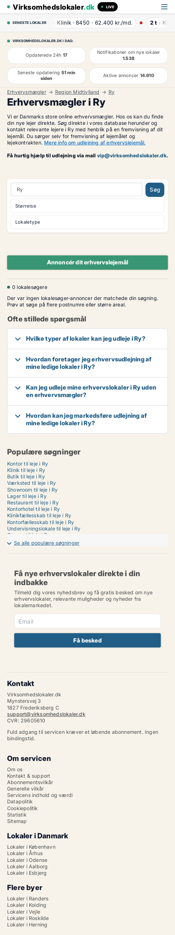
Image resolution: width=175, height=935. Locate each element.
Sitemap (17, 821)
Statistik (17, 815)
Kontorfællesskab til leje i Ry (40, 522)
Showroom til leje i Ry (32, 490)
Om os (14, 769)
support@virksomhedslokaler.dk (46, 714)
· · (91, 22)
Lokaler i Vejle (23, 912)
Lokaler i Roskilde (28, 918)
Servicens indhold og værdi (40, 795)
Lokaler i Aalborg (27, 866)
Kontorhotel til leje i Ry (33, 509)
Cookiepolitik (22, 808)
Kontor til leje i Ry (27, 464)
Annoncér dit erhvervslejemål (87, 262)
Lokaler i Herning (27, 924)
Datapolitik (20, 801)
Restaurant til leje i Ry (33, 502)
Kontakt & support (28, 776)
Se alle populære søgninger (46, 543)
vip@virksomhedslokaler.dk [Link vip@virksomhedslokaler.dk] (131, 155)
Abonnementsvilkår (30, 782)
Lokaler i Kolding (26, 905)
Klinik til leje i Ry (26, 470)
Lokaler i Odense (27, 860)
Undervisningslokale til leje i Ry (44, 528)
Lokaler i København (31, 847)
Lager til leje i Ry (27, 496)
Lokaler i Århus (25, 853)
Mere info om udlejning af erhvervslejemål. (94, 142)
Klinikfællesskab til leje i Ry (39, 515)
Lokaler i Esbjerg (27, 873)
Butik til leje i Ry (26, 476)
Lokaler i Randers (27, 898)
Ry (111, 92)
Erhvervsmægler (26, 92)
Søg (155, 189)
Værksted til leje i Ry (31, 483)
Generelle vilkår (25, 789)
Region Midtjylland (77, 92)
